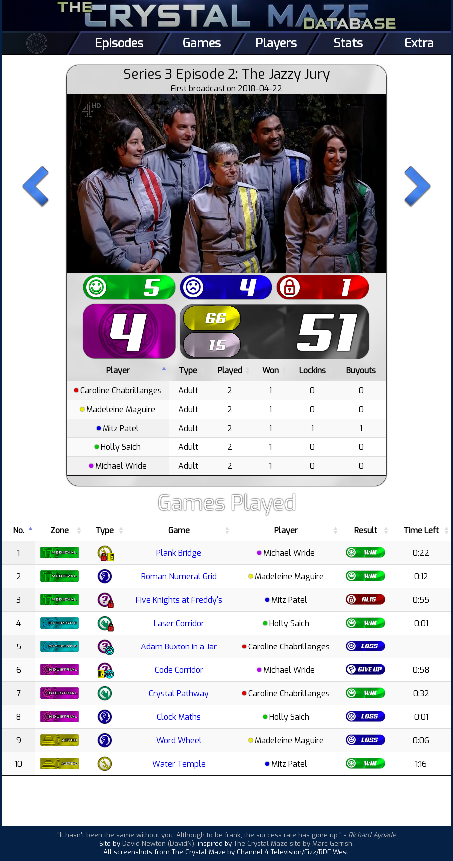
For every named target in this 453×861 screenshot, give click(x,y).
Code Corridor (179, 670)
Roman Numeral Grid (179, 576)
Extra (419, 43)
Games (202, 43)
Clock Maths (179, 717)
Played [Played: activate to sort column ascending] (230, 370)
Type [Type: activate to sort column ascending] (188, 370)
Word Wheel (179, 740)
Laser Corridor (179, 623)
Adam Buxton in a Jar (179, 647)
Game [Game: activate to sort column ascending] (179, 530)
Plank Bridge (178, 553)
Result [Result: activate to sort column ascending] (365, 530)
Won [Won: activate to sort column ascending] (270, 370)
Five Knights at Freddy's (179, 600)
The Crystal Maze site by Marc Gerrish (293, 843)
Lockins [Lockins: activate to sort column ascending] (312, 370)
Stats (348, 43)
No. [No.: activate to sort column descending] (18, 530)
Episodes (119, 43)
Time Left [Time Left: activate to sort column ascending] (421, 530)
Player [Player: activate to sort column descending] (118, 370)
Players (276, 43)
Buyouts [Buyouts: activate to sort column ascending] (361, 370)
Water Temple (179, 764)
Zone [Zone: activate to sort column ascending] (59, 530)
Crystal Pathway (179, 693)
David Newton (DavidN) (158, 843)
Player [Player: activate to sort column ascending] (286, 530)
